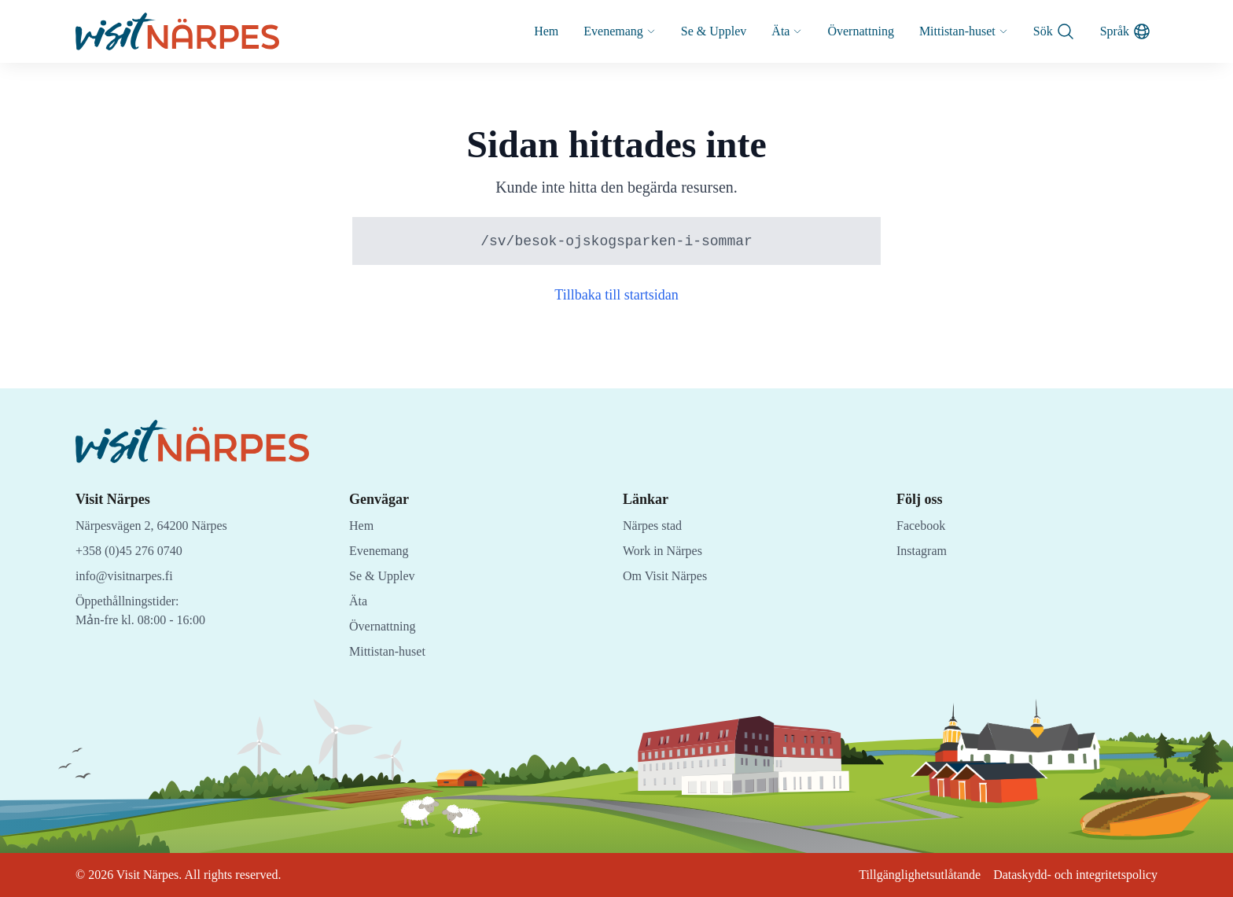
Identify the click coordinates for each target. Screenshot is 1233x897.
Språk (1124, 31)
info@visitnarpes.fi (127, 576)
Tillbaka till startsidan (617, 295)
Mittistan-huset (955, 31)
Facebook (923, 526)
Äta (766, 31)
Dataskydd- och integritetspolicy (1068, 875)
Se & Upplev (690, 31)
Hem (513, 31)
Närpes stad (656, 526)
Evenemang (591, 31)
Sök (1051, 31)
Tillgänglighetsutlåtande (899, 875)
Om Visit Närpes (669, 576)
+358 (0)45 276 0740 (135, 551)
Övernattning (844, 31)
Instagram (923, 551)
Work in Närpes (666, 551)
